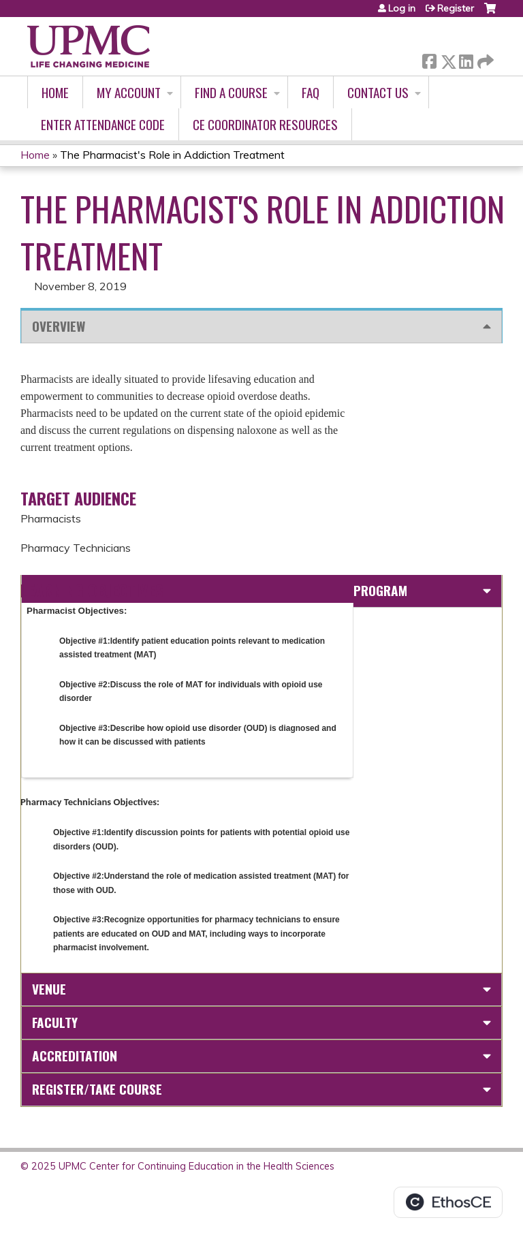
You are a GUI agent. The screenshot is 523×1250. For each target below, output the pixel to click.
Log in (401, 8)
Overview (58, 326)
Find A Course (231, 92)
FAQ (310, 92)
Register (455, 8)
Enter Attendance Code (103, 124)
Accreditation (74, 1055)
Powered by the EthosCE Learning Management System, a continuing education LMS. (448, 1202)
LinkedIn (466, 59)
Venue (49, 989)
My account (129, 92)
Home (55, 92)
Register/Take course (97, 1089)
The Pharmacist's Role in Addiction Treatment (172, 154)
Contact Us (378, 92)
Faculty (55, 1022)
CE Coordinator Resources (265, 124)
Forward (484, 59)
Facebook (429, 59)
